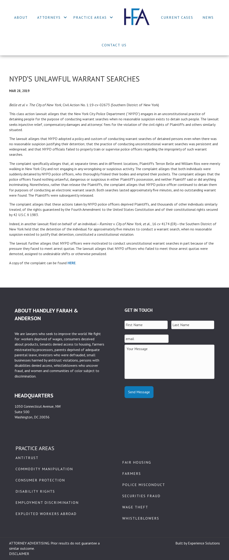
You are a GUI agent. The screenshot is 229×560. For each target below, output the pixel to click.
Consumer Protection (40, 480)
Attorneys (49, 17)
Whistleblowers (140, 518)
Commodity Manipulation (44, 469)
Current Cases (177, 17)
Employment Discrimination (47, 502)
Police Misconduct (143, 484)
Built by (181, 543)
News (208, 17)
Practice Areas (90, 17)
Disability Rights (35, 491)
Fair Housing (136, 462)
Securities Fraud (141, 496)
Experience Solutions (204, 543)
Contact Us (114, 45)
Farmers (131, 473)
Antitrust (27, 457)
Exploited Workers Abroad (46, 513)
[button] (65, 17)
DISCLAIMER (19, 553)
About (21, 17)
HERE (71, 263)
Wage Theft (135, 507)
